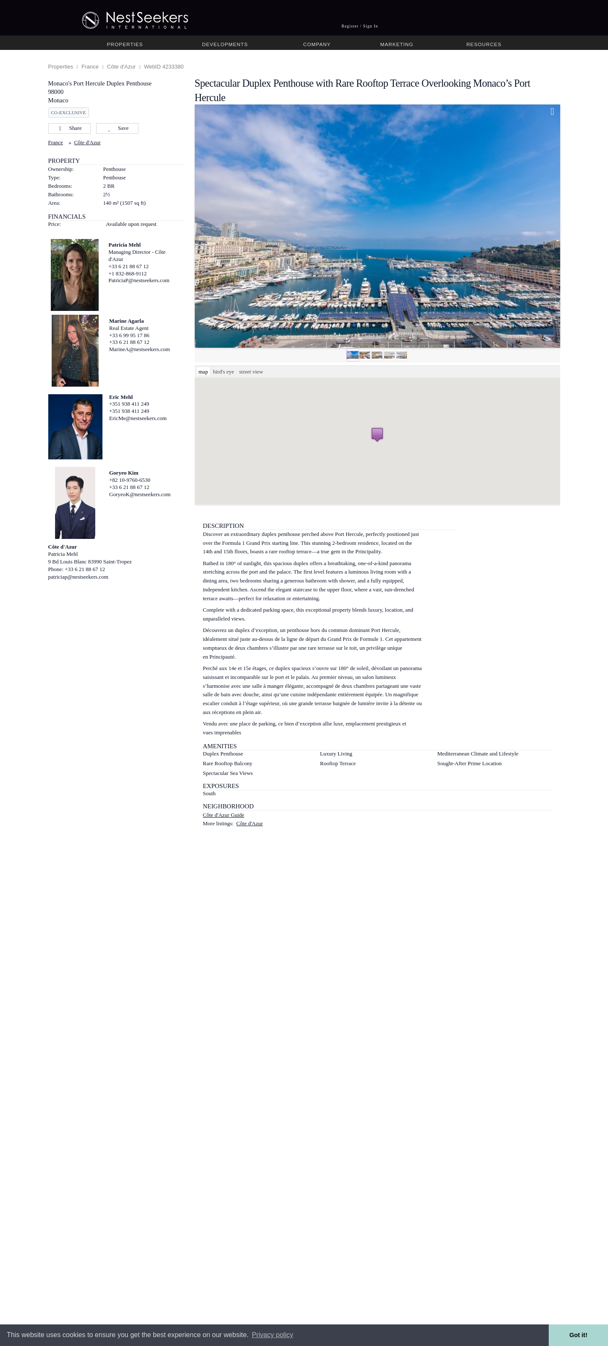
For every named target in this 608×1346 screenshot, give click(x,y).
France (90, 66)
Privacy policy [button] (272, 1334)
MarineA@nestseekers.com (139, 349)
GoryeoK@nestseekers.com (140, 494)
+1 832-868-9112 (127, 273)
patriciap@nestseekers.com (78, 577)
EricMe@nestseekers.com (138, 418)
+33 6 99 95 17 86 (129, 335)
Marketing (396, 44)
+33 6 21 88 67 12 (128, 266)
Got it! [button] (578, 1335)
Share (69, 128)
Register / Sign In (359, 26)
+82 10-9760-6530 (129, 480)
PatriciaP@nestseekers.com (138, 280)
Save (117, 128)
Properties (125, 44)
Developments (225, 44)
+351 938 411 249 (129, 404)
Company (317, 44)
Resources (483, 44)
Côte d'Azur (121, 66)
